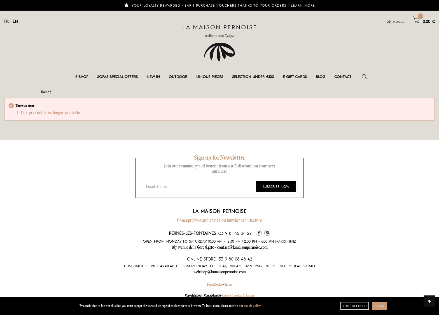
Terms (228, 284)
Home (45, 92)
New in (153, 76)
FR (6, 20)
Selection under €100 (253, 76)
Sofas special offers (117, 76)
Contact (342, 76)
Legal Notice (215, 284)
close (379, 306)
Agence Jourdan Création (238, 295)
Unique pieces (209, 76)
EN (15, 20)
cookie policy (252, 305)
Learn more (303, 5)
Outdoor (178, 76)
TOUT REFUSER (354, 306)
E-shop (81, 76)
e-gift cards (295, 76)
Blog (320, 76)
